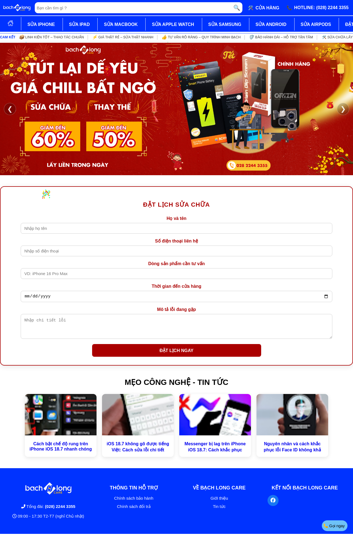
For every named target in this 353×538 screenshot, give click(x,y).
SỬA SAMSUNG (224, 24)
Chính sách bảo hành (133, 502)
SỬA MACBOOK (121, 24)
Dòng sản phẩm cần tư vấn (176, 263)
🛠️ (263, 8)
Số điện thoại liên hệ (176, 241)
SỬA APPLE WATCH (173, 24)
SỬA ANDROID (270, 24)
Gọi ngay (334, 525)
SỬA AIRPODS (316, 24)
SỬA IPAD (79, 24)
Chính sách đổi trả (134, 510)
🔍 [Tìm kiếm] (236, 8)
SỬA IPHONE (41, 24)
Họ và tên (176, 218)
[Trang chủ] (16, 7)
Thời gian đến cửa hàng (176, 286)
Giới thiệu (219, 502)
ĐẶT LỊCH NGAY (177, 354)
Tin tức (219, 510)
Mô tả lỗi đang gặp (176, 310)
